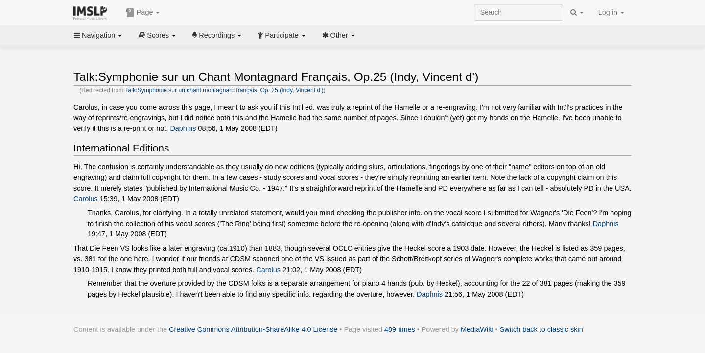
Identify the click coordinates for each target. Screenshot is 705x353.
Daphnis (183, 128)
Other (338, 35)
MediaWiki (477, 329)
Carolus (85, 198)
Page (143, 12)
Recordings (216, 35)
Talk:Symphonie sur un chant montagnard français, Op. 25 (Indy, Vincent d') (224, 90)
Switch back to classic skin (541, 329)
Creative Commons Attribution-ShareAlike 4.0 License (253, 329)
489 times (399, 329)
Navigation (98, 35)
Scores (157, 35)
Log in (611, 12)
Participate (281, 35)
